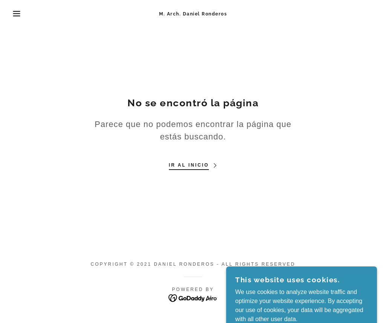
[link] (193, 13)
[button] (19, 13)
